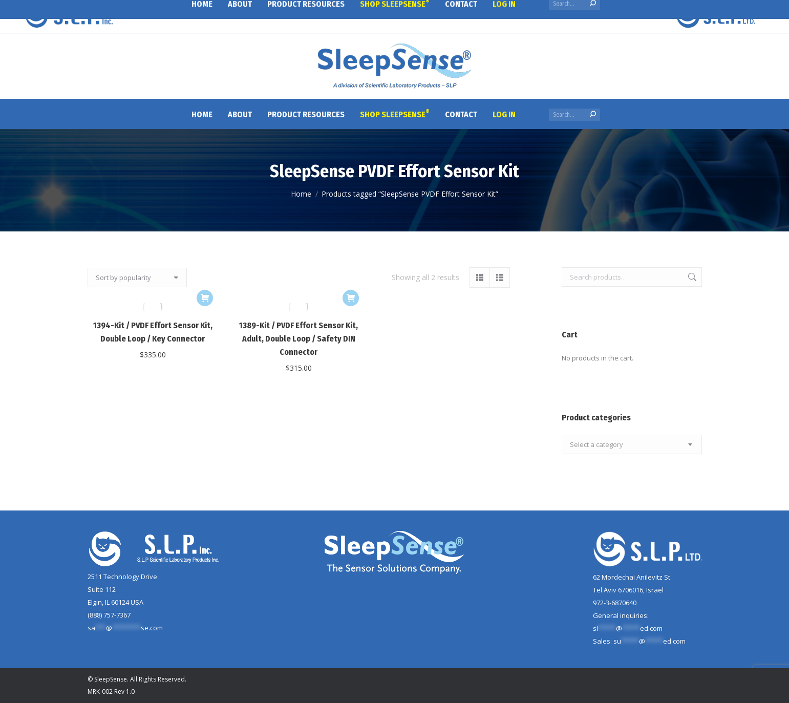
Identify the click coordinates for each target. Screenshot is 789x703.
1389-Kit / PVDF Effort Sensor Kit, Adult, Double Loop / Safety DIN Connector (298, 339)
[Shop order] (137, 277)
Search (691, 277)
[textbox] (596, 444)
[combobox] (632, 444)
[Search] (574, 115)
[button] (205, 298)
